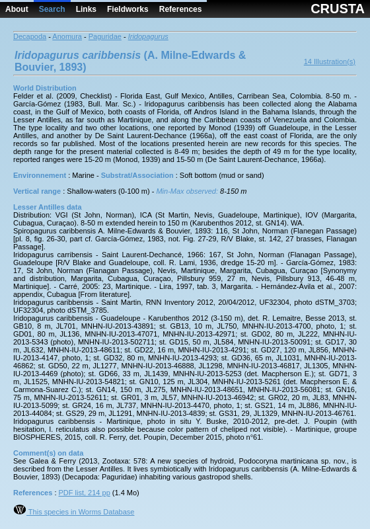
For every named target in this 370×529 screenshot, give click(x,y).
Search (52, 9)
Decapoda (29, 36)
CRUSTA (338, 8)
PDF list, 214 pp (84, 493)
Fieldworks (128, 9)
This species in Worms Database (73, 512)
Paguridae (105, 36)
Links (86, 9)
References (180, 9)
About (16, 9)
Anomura (67, 36)
